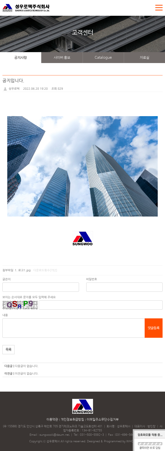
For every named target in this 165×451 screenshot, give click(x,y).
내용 (5, 315)
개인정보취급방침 (72, 419)
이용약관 (52, 419)
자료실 (144, 58)
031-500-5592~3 (92, 435)
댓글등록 (153, 328)
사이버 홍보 (62, 58)
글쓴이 (6, 279)
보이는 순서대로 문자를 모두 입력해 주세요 (29, 297)
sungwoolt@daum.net (54, 435)
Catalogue (103, 58)
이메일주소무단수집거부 (103, 419)
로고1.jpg (24, 270)
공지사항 (20, 58)
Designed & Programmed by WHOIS (111, 441)
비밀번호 (91, 279)
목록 (8, 350)
